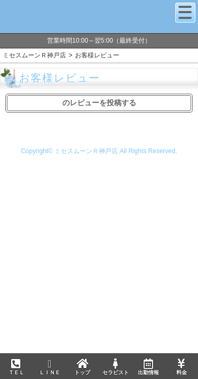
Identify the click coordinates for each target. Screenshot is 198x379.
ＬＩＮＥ (49, 366)
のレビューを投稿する (99, 102)
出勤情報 (148, 366)
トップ (82, 366)
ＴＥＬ (16, 367)
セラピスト (115, 366)
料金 (181, 366)
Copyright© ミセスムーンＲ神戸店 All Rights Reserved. (99, 151)
